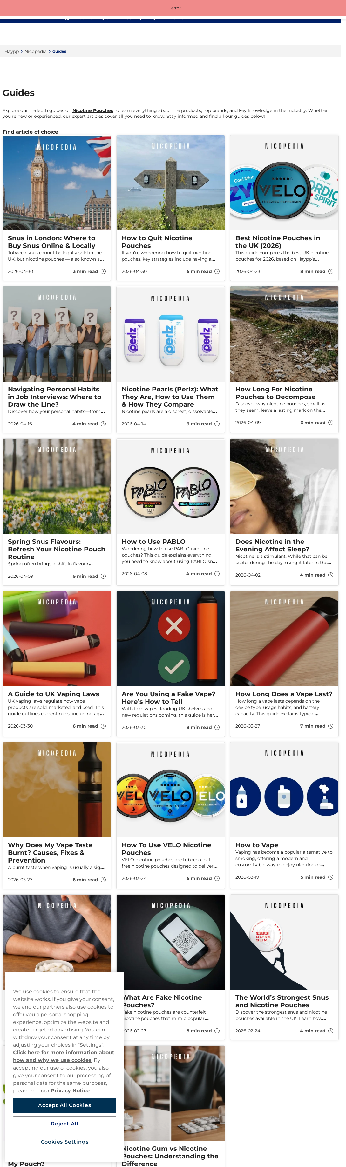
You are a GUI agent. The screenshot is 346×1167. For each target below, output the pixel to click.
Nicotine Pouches (92, 110)
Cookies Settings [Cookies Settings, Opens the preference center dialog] (65, 1142)
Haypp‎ (11, 51)
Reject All (64, 1124)
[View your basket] (318, 34)
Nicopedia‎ (35, 51)
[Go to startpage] (28, 34)
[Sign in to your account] (304, 34)
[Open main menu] (332, 34)
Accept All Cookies (64, 1105)
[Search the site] (290, 34)
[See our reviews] (233, 18)
